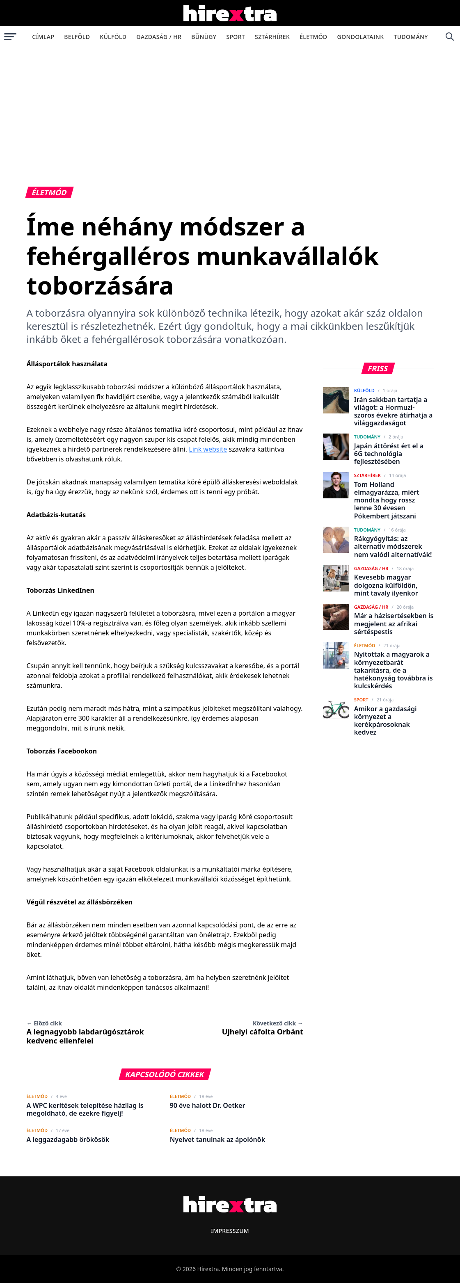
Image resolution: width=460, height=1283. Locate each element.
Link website (208, 449)
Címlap (43, 37)
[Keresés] (449, 36)
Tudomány (411, 37)
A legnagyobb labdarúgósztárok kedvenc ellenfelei (85, 1032)
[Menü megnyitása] (10, 36)
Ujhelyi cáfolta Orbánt (262, 1027)
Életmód (313, 37)
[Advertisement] (230, 108)
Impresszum (230, 1231)
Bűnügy (203, 37)
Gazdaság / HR (158, 37)
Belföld (77, 37)
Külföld (113, 37)
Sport (235, 37)
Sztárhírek (272, 37)
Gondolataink (360, 37)
